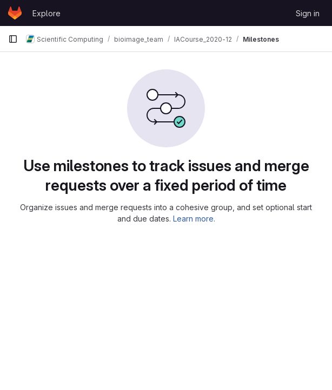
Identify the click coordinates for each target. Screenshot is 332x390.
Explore (46, 13)
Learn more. (194, 218)
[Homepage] (15, 13)
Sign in (308, 13)
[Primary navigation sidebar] (13, 39)
